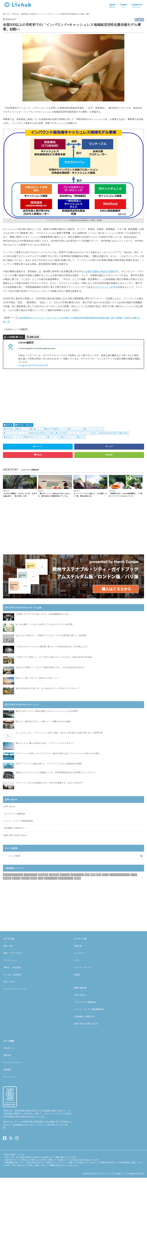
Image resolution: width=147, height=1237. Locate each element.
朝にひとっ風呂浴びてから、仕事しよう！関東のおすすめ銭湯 (43, 721)
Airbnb (33, 878)
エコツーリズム (51, 878)
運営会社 (7, 1055)
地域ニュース (37, 429)
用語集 (77, 974)
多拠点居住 (43, 875)
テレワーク (65, 875)
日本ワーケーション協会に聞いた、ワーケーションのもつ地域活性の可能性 (49, 763)
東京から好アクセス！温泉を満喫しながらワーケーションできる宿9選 (46, 711)
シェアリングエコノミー (119, 875)
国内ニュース (61, 429)
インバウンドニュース (94, 429)
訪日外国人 (10, 429)
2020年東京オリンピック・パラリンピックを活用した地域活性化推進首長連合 (87, 433)
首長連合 (124, 433)
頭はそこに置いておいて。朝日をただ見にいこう (37, 678)
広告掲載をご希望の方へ (14, 828)
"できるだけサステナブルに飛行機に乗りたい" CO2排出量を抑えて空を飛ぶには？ (52, 646)
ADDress (25, 878)
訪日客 (49, 429)
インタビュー (80, 953)
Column (123, 5)
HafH (41, 878)
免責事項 (7, 1069)
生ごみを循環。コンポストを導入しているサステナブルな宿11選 (44, 624)
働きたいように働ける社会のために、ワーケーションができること (45, 743)
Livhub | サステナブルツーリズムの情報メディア (108, 1173)
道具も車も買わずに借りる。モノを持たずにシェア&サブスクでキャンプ (48, 688)
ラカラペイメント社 (103, 287)
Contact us (136, 5)
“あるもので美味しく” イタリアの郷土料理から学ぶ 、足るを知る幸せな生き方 (50, 667)
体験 (93, 875)
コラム (77, 960)
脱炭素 (77, 878)
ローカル (16, 878)
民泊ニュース (23, 429)
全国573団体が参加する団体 (100, 271)
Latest (112, 5)
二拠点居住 (54, 875)
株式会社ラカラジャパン (36, 437)
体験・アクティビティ (13, 953)
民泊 (98, 875)
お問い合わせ (9, 806)
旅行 (87, 875)
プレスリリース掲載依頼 (14, 813)
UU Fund (28, 1113)
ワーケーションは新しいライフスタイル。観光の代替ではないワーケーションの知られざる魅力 (58, 753)
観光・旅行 (8, 946)
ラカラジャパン (69, 437)
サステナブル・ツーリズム (15, 989)
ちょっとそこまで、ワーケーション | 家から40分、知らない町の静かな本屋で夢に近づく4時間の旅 (59, 732)
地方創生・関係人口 (24, 425)
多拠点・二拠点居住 (12, 967)
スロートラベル (77, 875)
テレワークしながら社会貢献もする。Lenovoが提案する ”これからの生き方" (49, 782)
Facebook (40, 365)
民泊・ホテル (9, 981)
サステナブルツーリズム (13, 875)
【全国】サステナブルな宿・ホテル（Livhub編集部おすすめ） (43, 614)
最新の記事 (34, 337)
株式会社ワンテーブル (14, 437)
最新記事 (9, 425)
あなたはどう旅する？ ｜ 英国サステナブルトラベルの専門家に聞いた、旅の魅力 (51, 635)
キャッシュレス (76, 429)
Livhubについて (10, 1048)
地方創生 (7, 878)
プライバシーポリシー (13, 1062)
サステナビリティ (65, 878)
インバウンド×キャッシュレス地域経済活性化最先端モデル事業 (30, 433)
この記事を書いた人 (15, 337)
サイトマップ (9, 1077)
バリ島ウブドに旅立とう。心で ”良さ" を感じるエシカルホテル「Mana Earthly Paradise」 (55, 657)
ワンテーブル (54, 437)
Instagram (23, 365)
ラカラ (81, 437)
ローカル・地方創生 (12, 974)
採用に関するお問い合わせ (15, 835)
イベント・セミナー (83, 967)
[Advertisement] (36, 392)
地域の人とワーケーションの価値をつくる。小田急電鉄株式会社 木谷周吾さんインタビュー (56, 772)
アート (133, 875)
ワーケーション (30, 875)
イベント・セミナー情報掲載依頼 (18, 821)
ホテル (105, 875)
